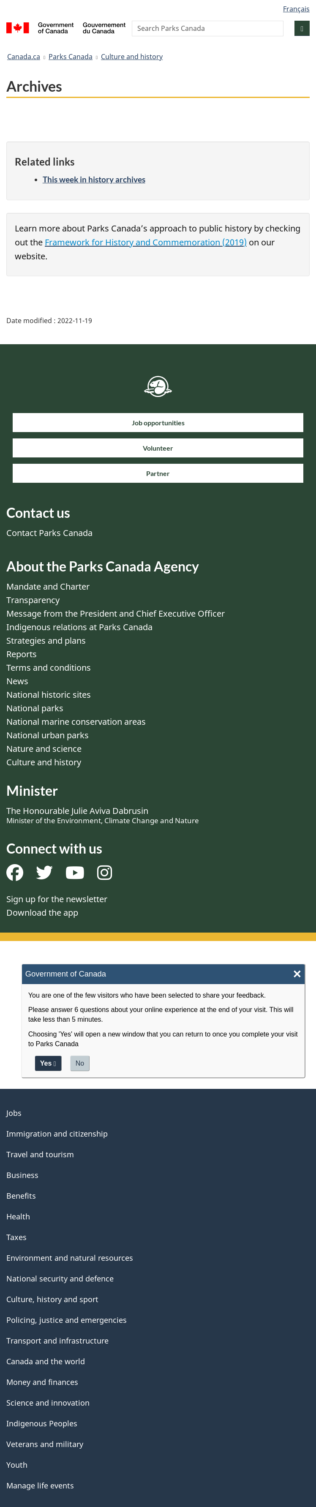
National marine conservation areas (76, 721)
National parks (34, 708)
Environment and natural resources (69, 1258)
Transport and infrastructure (57, 1341)
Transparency (33, 600)
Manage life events (40, 1485)
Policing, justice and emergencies (66, 1320)
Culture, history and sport (52, 1299)
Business (22, 1175)
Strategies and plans (46, 640)
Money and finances (42, 1382)
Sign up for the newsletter (56, 899)
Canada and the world (45, 1361)
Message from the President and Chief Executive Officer (115, 613)
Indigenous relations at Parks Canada (79, 627)
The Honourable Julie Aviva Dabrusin (102, 815)
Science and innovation (48, 1403)
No (80, 1063)
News (17, 681)
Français (296, 9)
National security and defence (60, 1278)
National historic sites (48, 694)
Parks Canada (71, 56)
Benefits (21, 1196)
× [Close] (297, 974)
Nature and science (44, 748)
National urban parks (47, 735)
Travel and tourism (40, 1154)
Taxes (16, 1237)
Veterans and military (44, 1444)
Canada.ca (23, 56)
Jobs (14, 1113)
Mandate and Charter (48, 586)
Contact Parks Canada (49, 533)
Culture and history (132, 56)
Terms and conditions (48, 667)
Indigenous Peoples (41, 1423)
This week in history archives (94, 179)
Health (18, 1216)
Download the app (42, 912)
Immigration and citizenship (57, 1134)
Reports (21, 654)
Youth (16, 1465)
